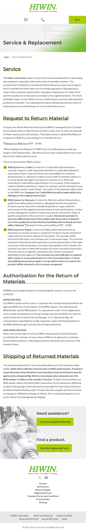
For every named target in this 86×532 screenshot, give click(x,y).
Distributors (43, 486)
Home (6, 57)
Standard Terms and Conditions (42, 225)
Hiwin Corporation (38, 527)
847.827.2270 (32, 519)
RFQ (77, 19)
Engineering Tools (43, 493)
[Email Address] (26, 20)
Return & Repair (43, 489)
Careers (43, 483)
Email (64, 519)
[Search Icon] (60, 20)
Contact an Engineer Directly (55, 421)
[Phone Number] (43, 20)
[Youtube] (46, 477)
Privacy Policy (43, 499)
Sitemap (43, 502)
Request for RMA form (16, 143)
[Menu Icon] (9, 20)
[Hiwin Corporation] (43, 8)
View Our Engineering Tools (54, 448)
